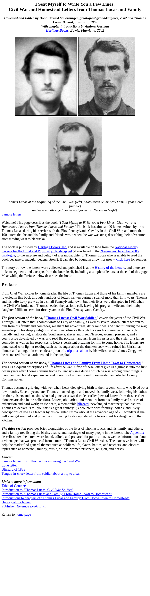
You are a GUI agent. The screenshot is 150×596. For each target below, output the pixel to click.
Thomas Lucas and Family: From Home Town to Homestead (95, 363)
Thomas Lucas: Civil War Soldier (71, 318)
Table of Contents (14, 486)
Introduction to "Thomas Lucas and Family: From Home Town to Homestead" (57, 494)
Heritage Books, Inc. (52, 247)
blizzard (83, 404)
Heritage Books (57, 30)
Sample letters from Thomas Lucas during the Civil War (41, 461)
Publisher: (24, 506)
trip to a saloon (77, 351)
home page (23, 514)
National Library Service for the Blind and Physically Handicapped (70, 249)
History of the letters (16, 502)
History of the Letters (110, 268)
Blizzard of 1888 (13, 469)
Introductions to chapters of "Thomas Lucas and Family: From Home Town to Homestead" (65, 498)
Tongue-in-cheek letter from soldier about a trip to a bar (41, 473)
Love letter (9, 465)
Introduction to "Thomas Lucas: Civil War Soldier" (37, 490)
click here (123, 259)
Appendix (137, 433)
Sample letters (11, 214)
